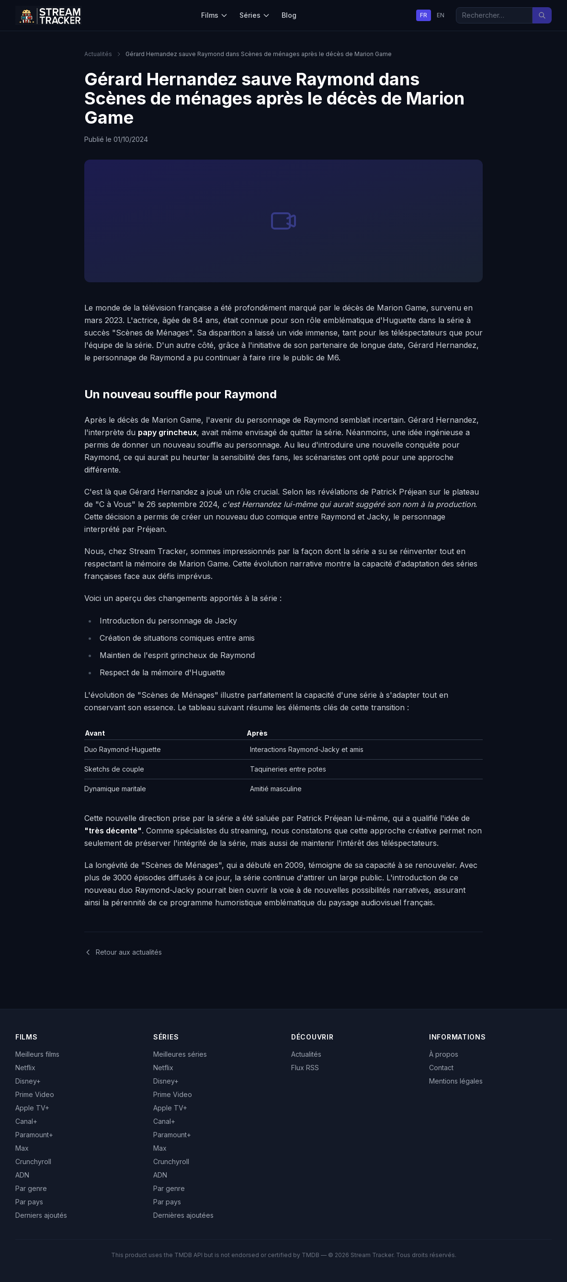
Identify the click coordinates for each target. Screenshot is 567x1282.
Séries (254, 15)
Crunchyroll (33, 1161)
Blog (289, 15)
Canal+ (26, 1121)
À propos (443, 1054)
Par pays (29, 1202)
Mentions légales (456, 1081)
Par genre (31, 1188)
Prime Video (34, 1094)
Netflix (25, 1067)
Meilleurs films (37, 1054)
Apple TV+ (32, 1108)
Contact (441, 1067)
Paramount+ (34, 1135)
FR (423, 15)
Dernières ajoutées (183, 1215)
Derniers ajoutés (41, 1215)
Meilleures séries (180, 1054)
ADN (22, 1175)
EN (440, 15)
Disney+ (28, 1081)
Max (22, 1148)
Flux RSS (305, 1067)
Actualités (98, 54)
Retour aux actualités (123, 952)
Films (214, 15)
